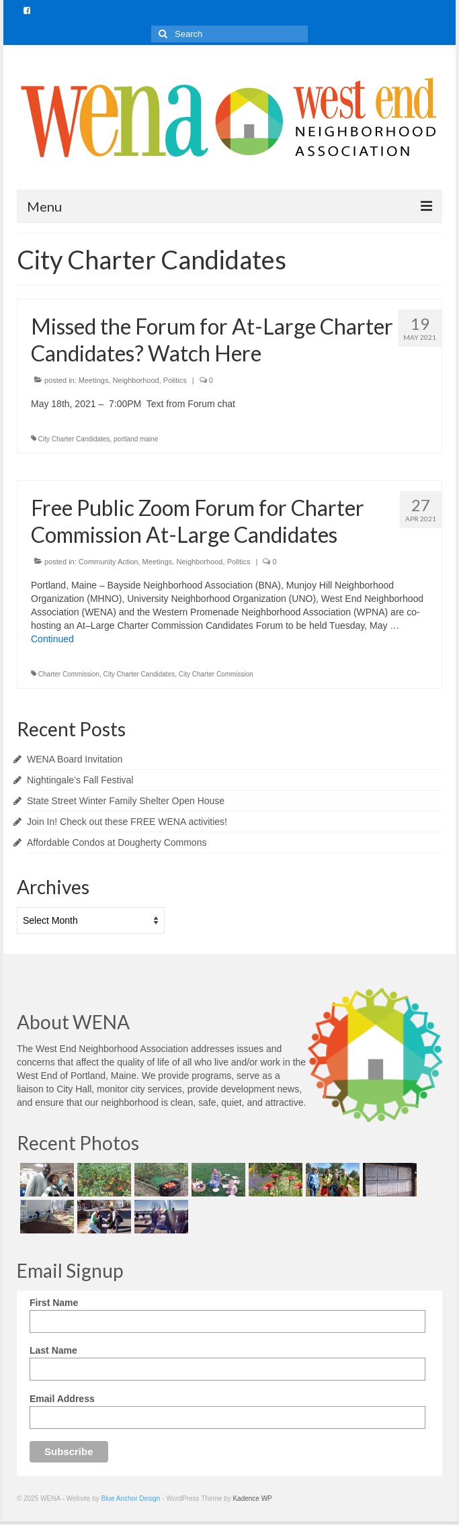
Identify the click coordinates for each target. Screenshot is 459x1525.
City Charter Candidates (74, 439)
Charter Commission (68, 674)
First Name (54, 1302)
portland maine (136, 439)
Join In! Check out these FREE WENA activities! (127, 821)
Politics (175, 380)
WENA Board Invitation (74, 759)
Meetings (94, 380)
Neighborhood (136, 380)
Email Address (62, 1398)
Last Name (53, 1350)
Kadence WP (252, 1498)
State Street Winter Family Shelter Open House (125, 800)
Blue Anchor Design (131, 1498)
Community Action (108, 562)
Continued (52, 639)
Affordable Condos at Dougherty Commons (116, 842)
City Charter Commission (216, 674)
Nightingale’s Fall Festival (80, 780)
